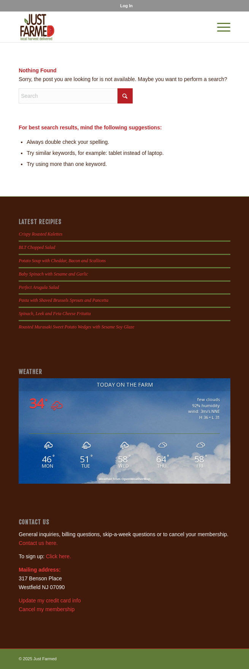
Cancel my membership (47, 609)
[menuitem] (126, 6)
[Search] (76, 96)
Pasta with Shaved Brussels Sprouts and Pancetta (63, 300)
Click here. (58, 556)
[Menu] (219, 27)
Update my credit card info (50, 600)
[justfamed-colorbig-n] (103, 27)
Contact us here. (38, 543)
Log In (126, 5)
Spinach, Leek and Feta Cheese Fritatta (55, 313)
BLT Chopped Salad (37, 247)
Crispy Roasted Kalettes (40, 234)
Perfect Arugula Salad (39, 287)
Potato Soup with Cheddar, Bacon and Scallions (62, 260)
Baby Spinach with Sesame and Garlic (53, 274)
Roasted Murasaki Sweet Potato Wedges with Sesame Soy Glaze (76, 327)
